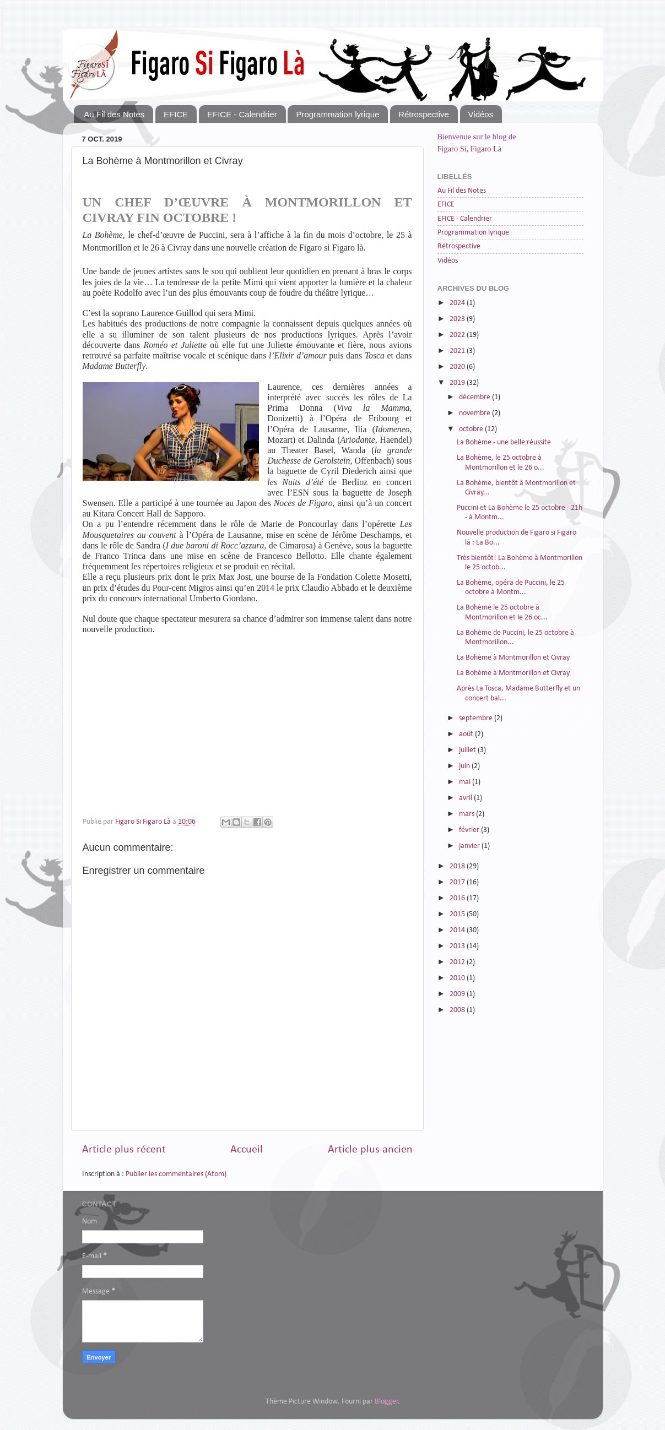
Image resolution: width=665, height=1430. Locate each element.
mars (467, 814)
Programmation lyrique (337, 114)
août (467, 734)
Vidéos (481, 114)
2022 (458, 335)
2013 (458, 946)
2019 (458, 383)
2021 (458, 351)
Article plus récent (124, 1149)
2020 (458, 367)
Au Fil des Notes (114, 114)
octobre (472, 429)
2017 (458, 882)
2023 (458, 319)
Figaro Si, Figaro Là (469, 148)
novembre (475, 413)
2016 (458, 898)
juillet (468, 750)
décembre (475, 397)
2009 (458, 994)
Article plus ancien (370, 1149)
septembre (476, 718)
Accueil (246, 1149)
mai (465, 782)
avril (466, 798)
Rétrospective (423, 114)
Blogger (386, 1402)
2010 (458, 978)
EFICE (176, 114)
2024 (458, 303)
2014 (458, 930)
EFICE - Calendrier (242, 114)
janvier (470, 846)
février (470, 830)
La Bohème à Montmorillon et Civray (513, 658)
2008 (458, 1010)
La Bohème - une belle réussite (504, 442)
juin (465, 766)
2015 (458, 914)
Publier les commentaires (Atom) (176, 1174)
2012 (458, 962)
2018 (458, 866)
